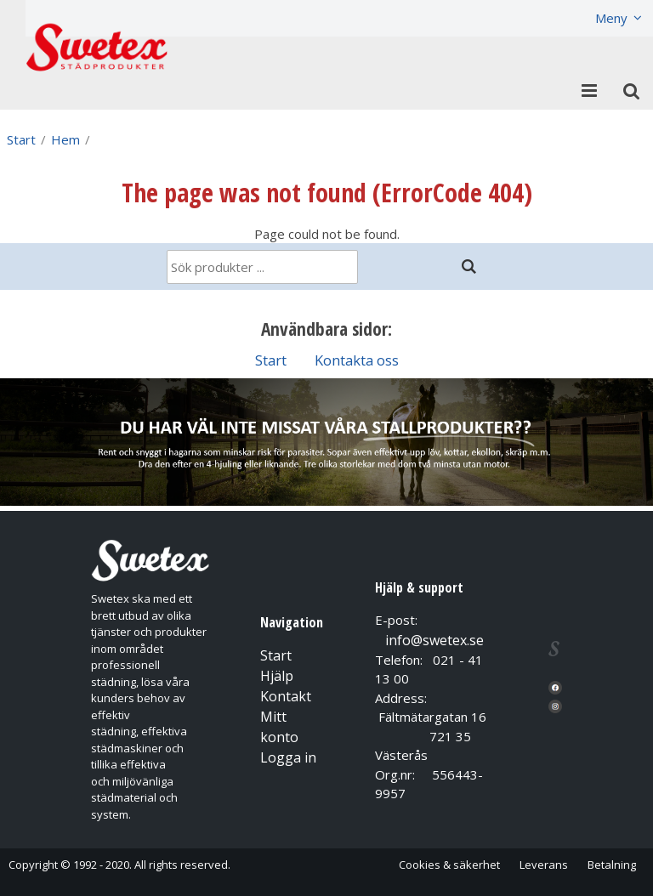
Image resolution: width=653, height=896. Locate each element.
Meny (611, 17)
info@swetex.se (434, 640)
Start (21, 139)
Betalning (612, 864)
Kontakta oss (357, 360)
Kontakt (285, 696)
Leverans (544, 864)
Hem (65, 139)
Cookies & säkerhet (449, 864)
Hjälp (276, 675)
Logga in (288, 757)
